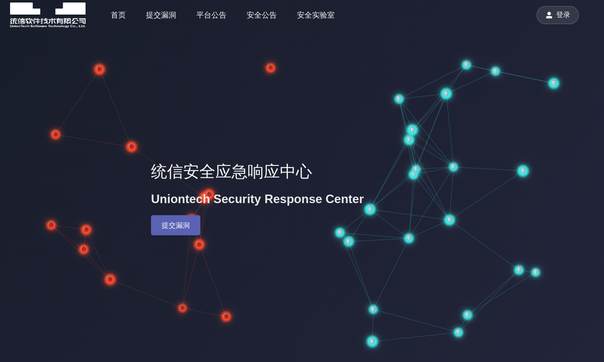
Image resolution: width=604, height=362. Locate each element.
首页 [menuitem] (118, 15)
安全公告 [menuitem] (262, 15)
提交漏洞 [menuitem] (161, 15)
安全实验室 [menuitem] (316, 15)
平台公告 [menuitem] (211, 15)
